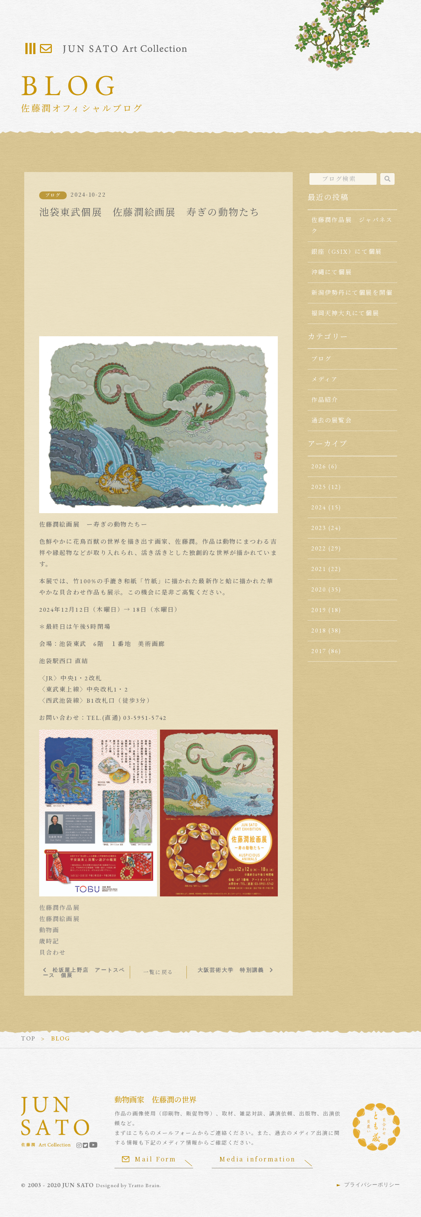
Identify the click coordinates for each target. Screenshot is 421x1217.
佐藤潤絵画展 (59, 919)
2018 (319, 630)
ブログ (53, 195)
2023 (319, 528)
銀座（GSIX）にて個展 (346, 252)
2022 (319, 548)
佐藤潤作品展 (59, 908)
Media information (257, 1159)
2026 (319, 466)
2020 (319, 589)
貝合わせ (52, 953)
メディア (324, 379)
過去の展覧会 (331, 420)
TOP (28, 1038)
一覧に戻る (158, 972)
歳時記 (49, 941)
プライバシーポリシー (372, 1184)
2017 (319, 651)
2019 (319, 610)
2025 (319, 487)
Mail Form (149, 1159)
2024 (319, 507)
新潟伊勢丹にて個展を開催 (352, 293)
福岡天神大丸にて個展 (345, 313)
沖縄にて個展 (331, 272)
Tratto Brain (144, 1185)
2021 (319, 569)
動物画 (49, 930)
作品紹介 (325, 400)
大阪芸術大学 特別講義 (231, 970)
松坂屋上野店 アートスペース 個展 (84, 972)
